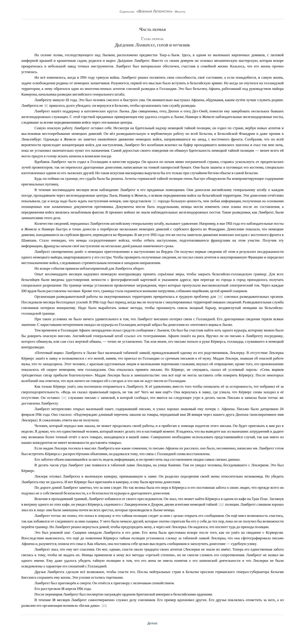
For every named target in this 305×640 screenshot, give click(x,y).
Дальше (152, 623)
